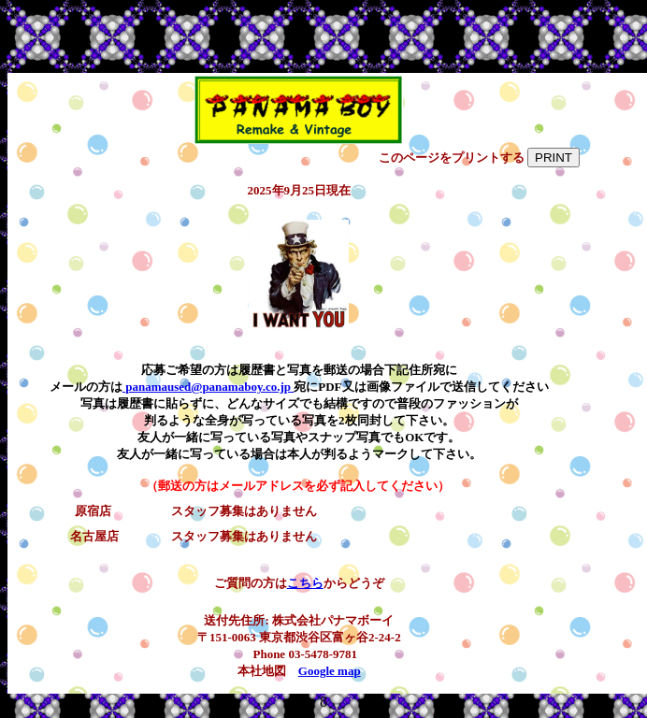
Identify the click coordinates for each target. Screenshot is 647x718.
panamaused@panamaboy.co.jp (208, 387)
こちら (305, 583)
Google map (329, 671)
